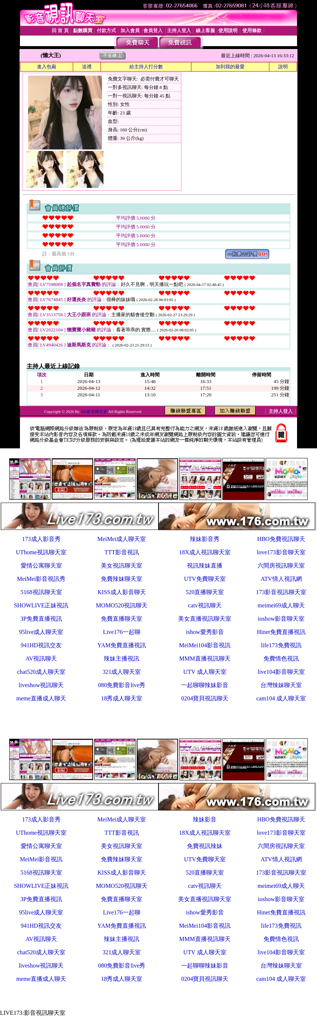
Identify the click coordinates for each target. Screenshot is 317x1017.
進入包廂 (46, 66)
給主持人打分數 (146, 66)
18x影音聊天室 (94, 411)
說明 (283, 66)
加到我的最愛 (230, 66)
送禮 (87, 66)
